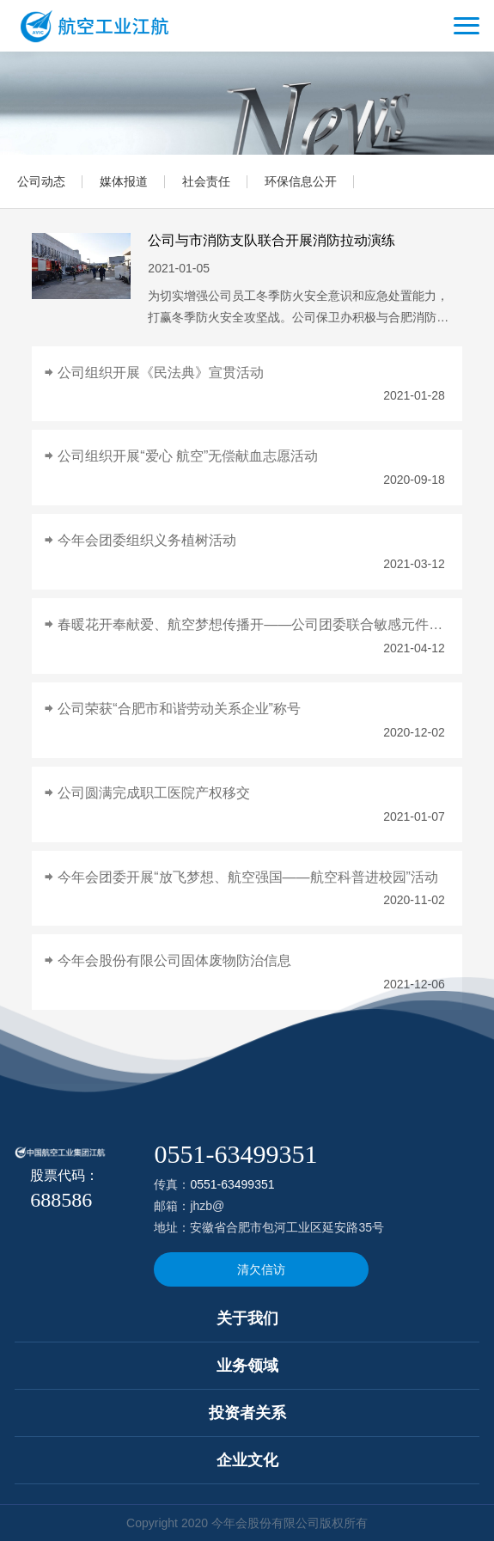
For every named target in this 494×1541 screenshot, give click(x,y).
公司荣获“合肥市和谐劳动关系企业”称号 (179, 708)
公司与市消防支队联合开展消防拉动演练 (271, 240)
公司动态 (41, 181)
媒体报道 (124, 181)
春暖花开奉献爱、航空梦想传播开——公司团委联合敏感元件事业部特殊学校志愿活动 (251, 624)
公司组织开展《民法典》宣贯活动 (161, 372)
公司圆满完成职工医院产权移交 (154, 793)
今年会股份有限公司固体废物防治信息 (174, 960)
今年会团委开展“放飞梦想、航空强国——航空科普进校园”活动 (248, 877)
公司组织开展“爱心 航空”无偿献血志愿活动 (188, 456)
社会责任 (206, 181)
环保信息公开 (301, 181)
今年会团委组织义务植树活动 (147, 540)
